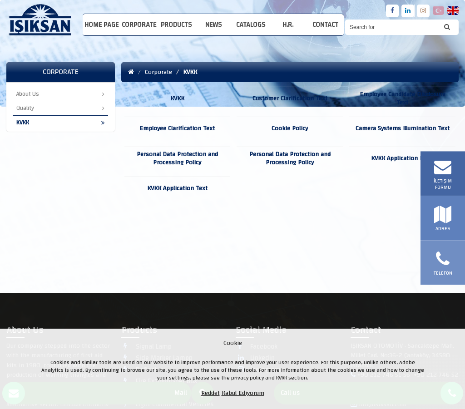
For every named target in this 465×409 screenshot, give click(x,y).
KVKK (60, 122)
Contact (325, 25)
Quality (60, 108)
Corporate (139, 25)
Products (176, 25)
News (213, 25)
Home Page (101, 25)
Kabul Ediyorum (243, 393)
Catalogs (250, 25)
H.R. (287, 25)
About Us (60, 94)
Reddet (210, 393)
